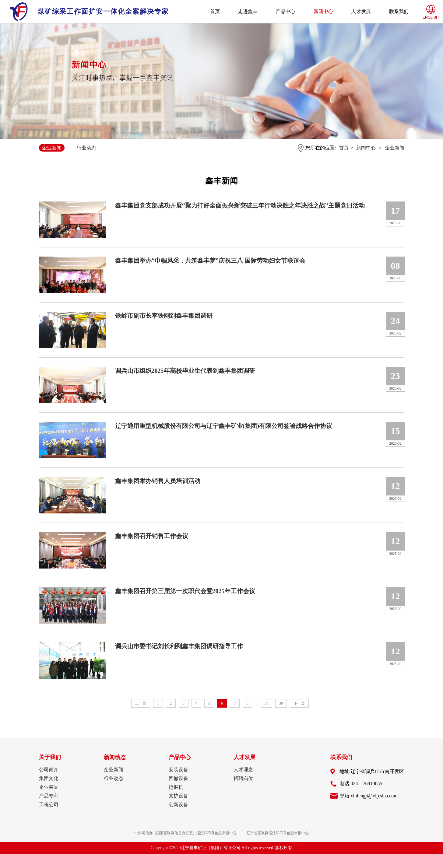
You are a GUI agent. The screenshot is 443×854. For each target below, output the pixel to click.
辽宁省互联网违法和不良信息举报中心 (278, 833)
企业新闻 (52, 147)
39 (281, 703)
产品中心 (285, 11)
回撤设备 (178, 778)
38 (266, 703)
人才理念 (243, 769)
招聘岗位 (243, 778)
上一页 (140, 703)
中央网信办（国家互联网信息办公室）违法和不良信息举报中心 (185, 833)
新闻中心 (323, 11)
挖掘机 (176, 787)
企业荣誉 (48, 787)
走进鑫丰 (248, 11)
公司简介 (48, 769)
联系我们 (399, 11)
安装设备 (178, 769)
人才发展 (361, 11)
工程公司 (48, 804)
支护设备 (178, 795)
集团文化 (48, 778)
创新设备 (178, 804)
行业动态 (86, 147)
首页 (215, 11)
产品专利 (48, 795)
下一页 (299, 703)
